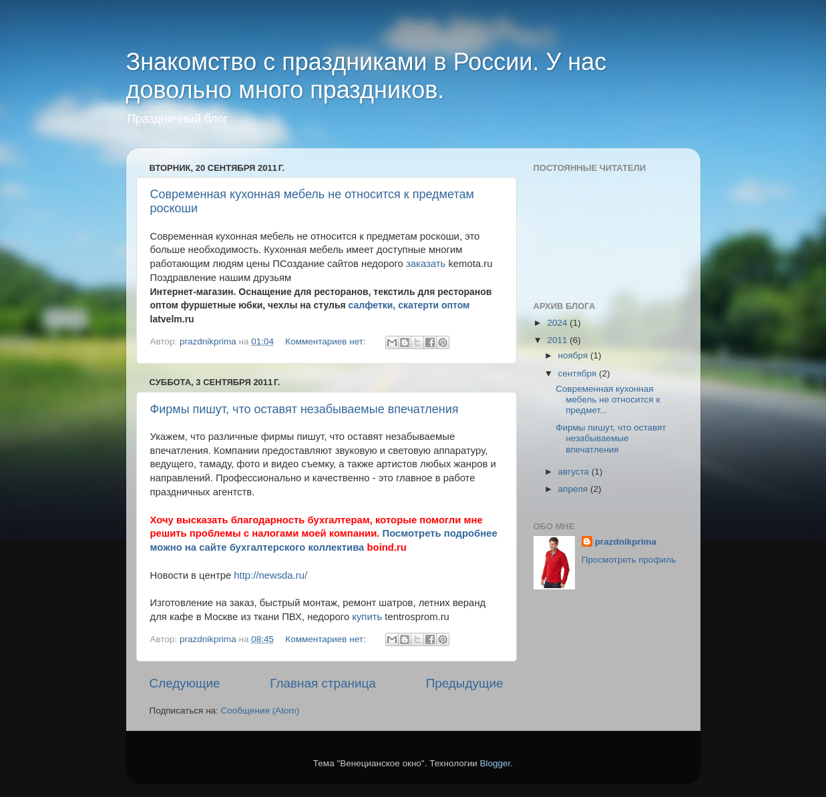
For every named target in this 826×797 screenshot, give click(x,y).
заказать (425, 263)
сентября (578, 373)
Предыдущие (464, 683)
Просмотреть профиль (629, 560)
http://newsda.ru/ (270, 575)
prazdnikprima (625, 542)
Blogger (495, 763)
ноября (574, 355)
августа (575, 472)
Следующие (185, 683)
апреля (574, 489)
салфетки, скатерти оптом (409, 305)
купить (367, 616)
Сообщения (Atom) (260, 711)
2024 (558, 323)
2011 (558, 340)
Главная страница (323, 683)
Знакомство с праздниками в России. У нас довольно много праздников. (366, 75)
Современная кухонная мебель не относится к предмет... (608, 399)
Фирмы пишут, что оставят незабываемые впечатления (304, 409)
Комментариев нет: (326, 341)
